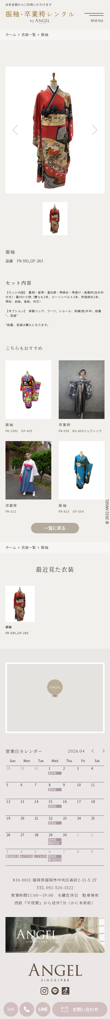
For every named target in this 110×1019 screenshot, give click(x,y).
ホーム (10, 34)
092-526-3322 (59, 887)
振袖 (44, 34)
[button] (55, 688)
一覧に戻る (55, 528)
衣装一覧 (28, 34)
